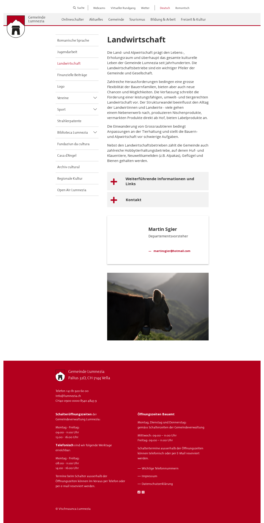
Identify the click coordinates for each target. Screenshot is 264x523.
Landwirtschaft (68, 63)
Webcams (99, 8)
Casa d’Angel (66, 155)
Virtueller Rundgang (123, 8)
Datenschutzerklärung (157, 484)
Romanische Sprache (73, 40)
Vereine (63, 98)
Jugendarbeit (67, 52)
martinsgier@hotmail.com (172, 251)
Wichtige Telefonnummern (160, 468)
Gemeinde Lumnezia (36, 19)
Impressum (149, 476)
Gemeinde (116, 19)
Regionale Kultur (70, 178)
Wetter (145, 8)
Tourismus (137, 19)
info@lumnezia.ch (68, 396)
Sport (61, 109)
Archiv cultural (68, 167)
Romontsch (182, 8)
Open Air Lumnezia (71, 190)
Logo (60, 86)
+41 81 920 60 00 (77, 391)
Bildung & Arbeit (163, 19)
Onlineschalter (73, 19)
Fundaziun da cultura (73, 144)
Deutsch (165, 8)
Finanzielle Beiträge (72, 75)
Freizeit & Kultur (193, 19)
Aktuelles (96, 19)
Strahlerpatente (69, 121)
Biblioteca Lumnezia (72, 132)
